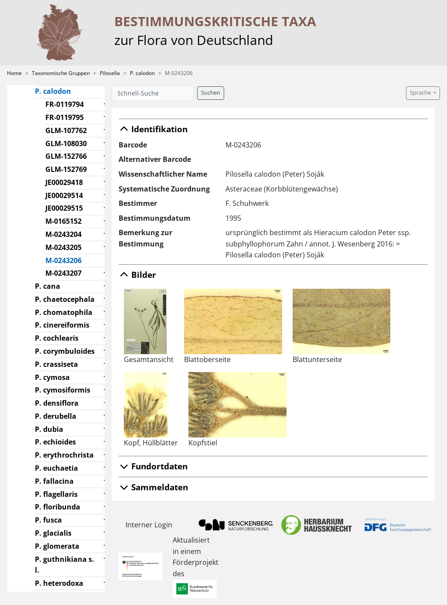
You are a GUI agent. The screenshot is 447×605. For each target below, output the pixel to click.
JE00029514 (64, 195)
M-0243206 (67, 260)
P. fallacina (54, 481)
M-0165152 (63, 221)
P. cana (47, 286)
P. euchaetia (56, 468)
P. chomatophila (63, 312)
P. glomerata (57, 546)
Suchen (210, 92)
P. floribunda (57, 507)
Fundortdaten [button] (153, 466)
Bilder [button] (137, 274)
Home (14, 73)
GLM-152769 (66, 169)
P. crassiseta (56, 364)
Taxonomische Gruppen (61, 73)
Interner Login (149, 525)
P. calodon (142, 73)
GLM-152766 (66, 156)
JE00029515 (64, 208)
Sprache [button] (421, 92)
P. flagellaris (56, 494)
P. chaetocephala (65, 299)
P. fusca (48, 520)
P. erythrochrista (64, 455)
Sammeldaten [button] (153, 487)
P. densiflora (56, 403)
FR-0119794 (64, 104)
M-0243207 (63, 273)
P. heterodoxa (59, 583)
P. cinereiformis (62, 325)
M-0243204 (63, 234)
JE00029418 (64, 182)
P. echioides (55, 442)
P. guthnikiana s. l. (64, 564)
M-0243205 (63, 247)
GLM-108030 (66, 143)
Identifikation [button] (153, 129)
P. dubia (49, 429)
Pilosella (110, 73)
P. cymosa (52, 377)
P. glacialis (53, 533)
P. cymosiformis (62, 390)
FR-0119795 (64, 117)
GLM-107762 (66, 130)
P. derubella (55, 416)
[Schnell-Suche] (153, 93)
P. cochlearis (56, 338)
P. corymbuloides (65, 351)
